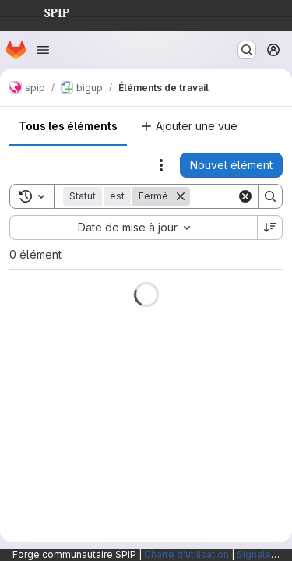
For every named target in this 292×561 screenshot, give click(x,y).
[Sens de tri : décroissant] (270, 227)
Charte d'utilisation (186, 554)
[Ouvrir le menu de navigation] (42, 49)
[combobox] (133, 227)
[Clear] (245, 196)
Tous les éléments (68, 125)
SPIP (44, 11)
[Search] (270, 196)
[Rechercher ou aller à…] (246, 50)
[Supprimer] (180, 196)
